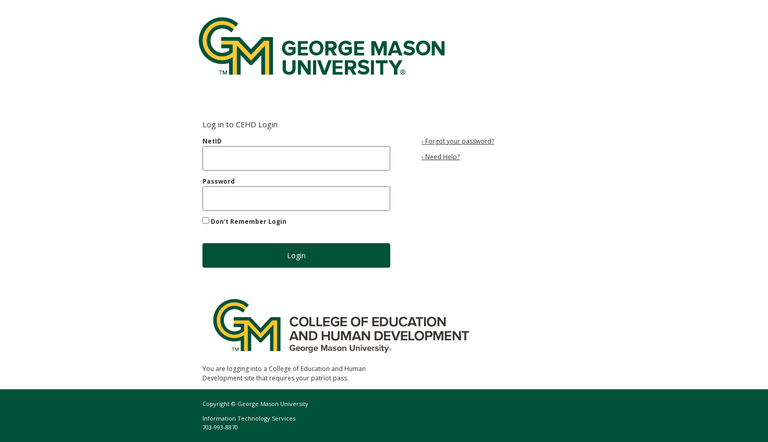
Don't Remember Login (248, 221)
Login (296, 255)
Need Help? (441, 156)
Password (218, 181)
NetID (212, 141)
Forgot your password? (458, 141)
